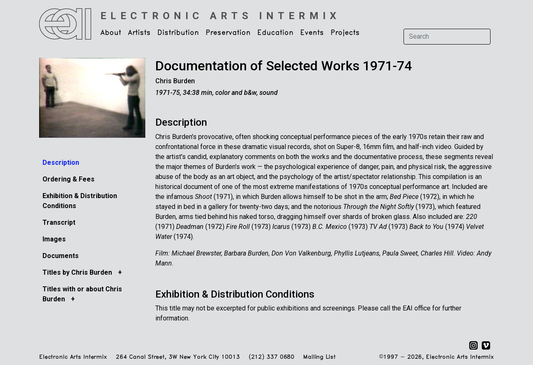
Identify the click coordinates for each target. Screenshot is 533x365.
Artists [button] (139, 33)
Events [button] (312, 33)
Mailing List (319, 357)
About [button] (110, 33)
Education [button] (275, 33)
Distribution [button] (178, 33)
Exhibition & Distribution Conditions (234, 294)
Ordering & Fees (68, 179)
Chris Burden (175, 81)
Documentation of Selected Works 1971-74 (283, 66)
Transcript (58, 222)
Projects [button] (345, 33)
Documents (60, 256)
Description (60, 162)
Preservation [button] (228, 33)
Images (54, 239)
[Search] (447, 37)
